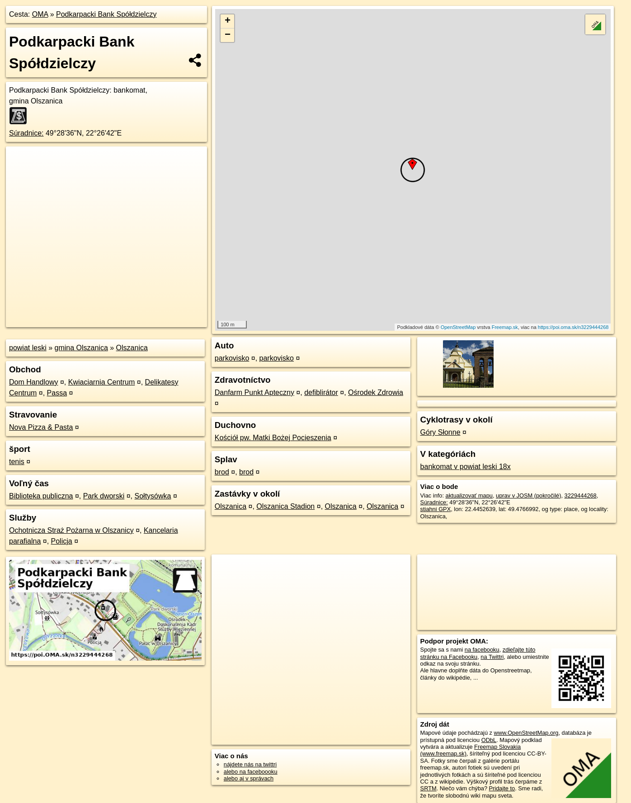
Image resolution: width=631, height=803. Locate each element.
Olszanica (132, 348)
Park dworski (104, 496)
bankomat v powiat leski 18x (465, 466)
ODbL (488, 740)
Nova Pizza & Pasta (41, 427)
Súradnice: (26, 133)
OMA (40, 14)
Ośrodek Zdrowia (375, 392)
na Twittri (492, 656)
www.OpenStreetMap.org (526, 732)
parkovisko (232, 358)
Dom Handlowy (33, 382)
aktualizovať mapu (469, 495)
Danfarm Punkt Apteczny (254, 392)
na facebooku (482, 649)
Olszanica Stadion (285, 506)
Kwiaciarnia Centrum (101, 382)
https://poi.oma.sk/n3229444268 (573, 327)
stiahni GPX (435, 509)
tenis (16, 461)
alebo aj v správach (248, 778)
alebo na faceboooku (251, 771)
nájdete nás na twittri (250, 764)
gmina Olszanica (81, 348)
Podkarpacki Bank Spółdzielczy (106, 14)
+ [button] (228, 21)
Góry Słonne (440, 432)
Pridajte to (502, 788)
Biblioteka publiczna (41, 496)
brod (222, 472)
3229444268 (581, 495)
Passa (57, 393)
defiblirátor (321, 392)
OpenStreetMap (458, 327)
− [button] (228, 35)
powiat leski (28, 348)
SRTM (428, 788)
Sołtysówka (153, 496)
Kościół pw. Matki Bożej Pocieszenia (273, 437)
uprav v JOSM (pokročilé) (528, 495)
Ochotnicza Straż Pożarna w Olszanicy (71, 530)
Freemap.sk (505, 327)
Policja (61, 541)
